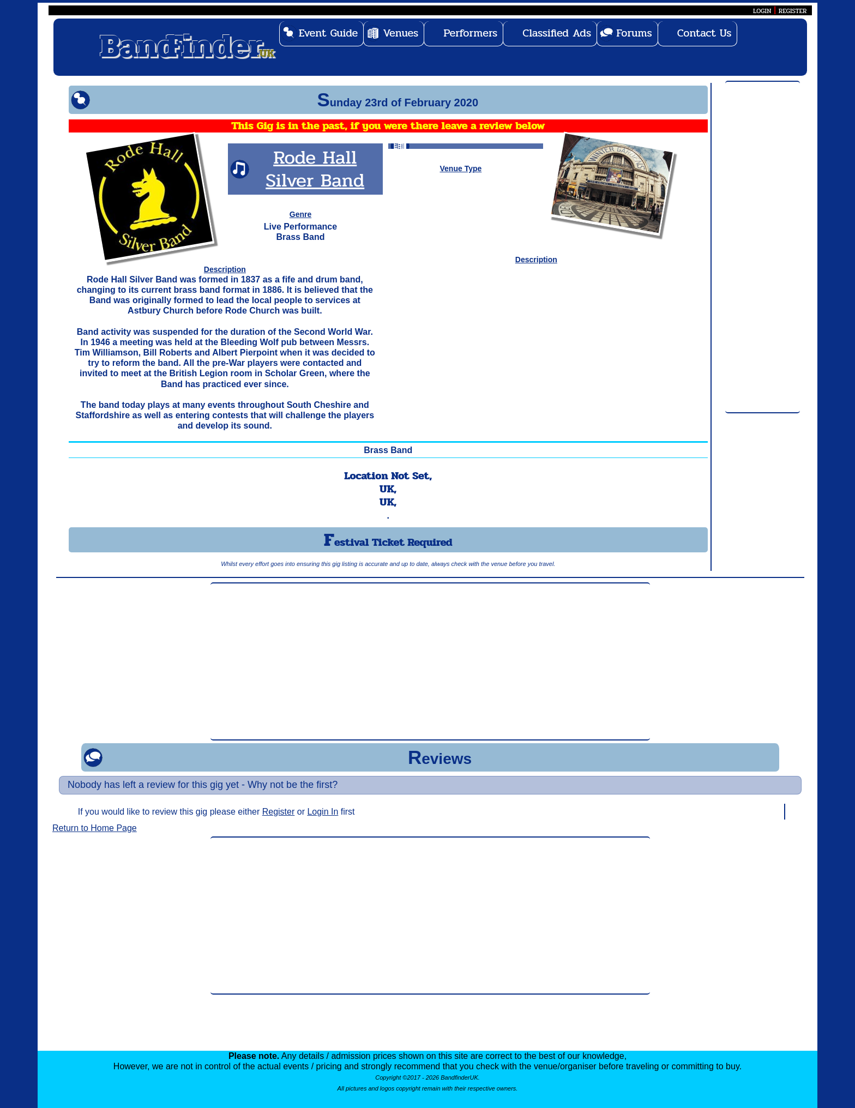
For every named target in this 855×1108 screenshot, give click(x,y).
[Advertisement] (762, 247)
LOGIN (762, 11)
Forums (634, 33)
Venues (400, 33)
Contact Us (704, 33)
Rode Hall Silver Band (315, 168)
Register (278, 811)
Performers (470, 33)
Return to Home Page (94, 828)
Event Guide (328, 33)
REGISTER (793, 11)
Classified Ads (556, 33)
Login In (322, 811)
